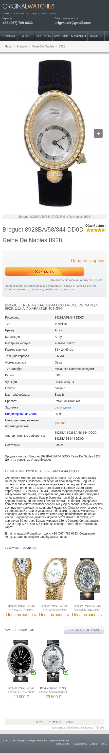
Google (93, 743)
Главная (8, 35)
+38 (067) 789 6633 (17, 22)
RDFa (103, 743)
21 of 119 (54, 722)
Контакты (78, 35)
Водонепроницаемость (20, 414)
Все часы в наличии (84, 630)
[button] (98, 133)
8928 (39, 722)
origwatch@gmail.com (72, 22)
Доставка (43, 35)
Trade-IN (96, 35)
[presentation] (96, 589)
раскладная (63, 407)
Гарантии (61, 35)
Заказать (44, 271)
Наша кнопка (80, 743)
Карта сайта (63, 743)
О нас (26, 35)
